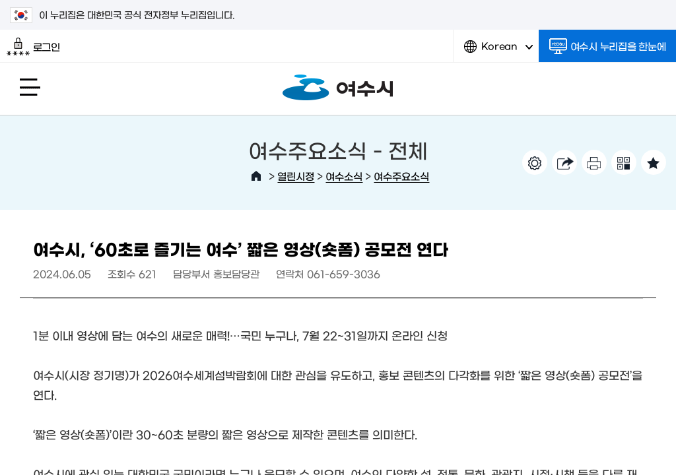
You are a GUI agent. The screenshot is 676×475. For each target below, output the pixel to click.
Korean (498, 51)
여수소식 (343, 176)
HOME (256, 176)
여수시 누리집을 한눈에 (607, 46)
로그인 (33, 47)
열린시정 (295, 176)
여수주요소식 (401, 176)
